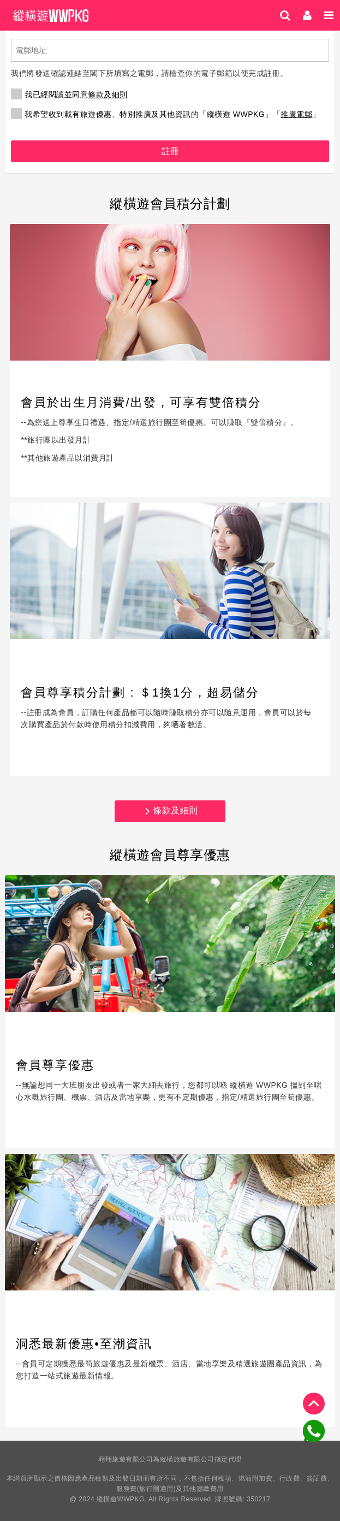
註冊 (170, 151)
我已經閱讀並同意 (69, 94)
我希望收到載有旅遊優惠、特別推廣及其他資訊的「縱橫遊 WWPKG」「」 (165, 114)
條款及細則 (108, 94)
